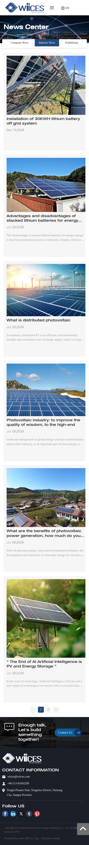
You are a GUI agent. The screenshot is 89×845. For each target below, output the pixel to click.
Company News (20, 42)
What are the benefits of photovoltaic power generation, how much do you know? (44, 535)
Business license (51, 838)
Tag (36, 838)
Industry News (47, 42)
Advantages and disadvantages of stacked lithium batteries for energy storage (42, 220)
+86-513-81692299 (18, 783)
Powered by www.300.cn (18, 838)
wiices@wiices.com (18, 776)
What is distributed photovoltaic (38, 320)
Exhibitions (71, 42)
